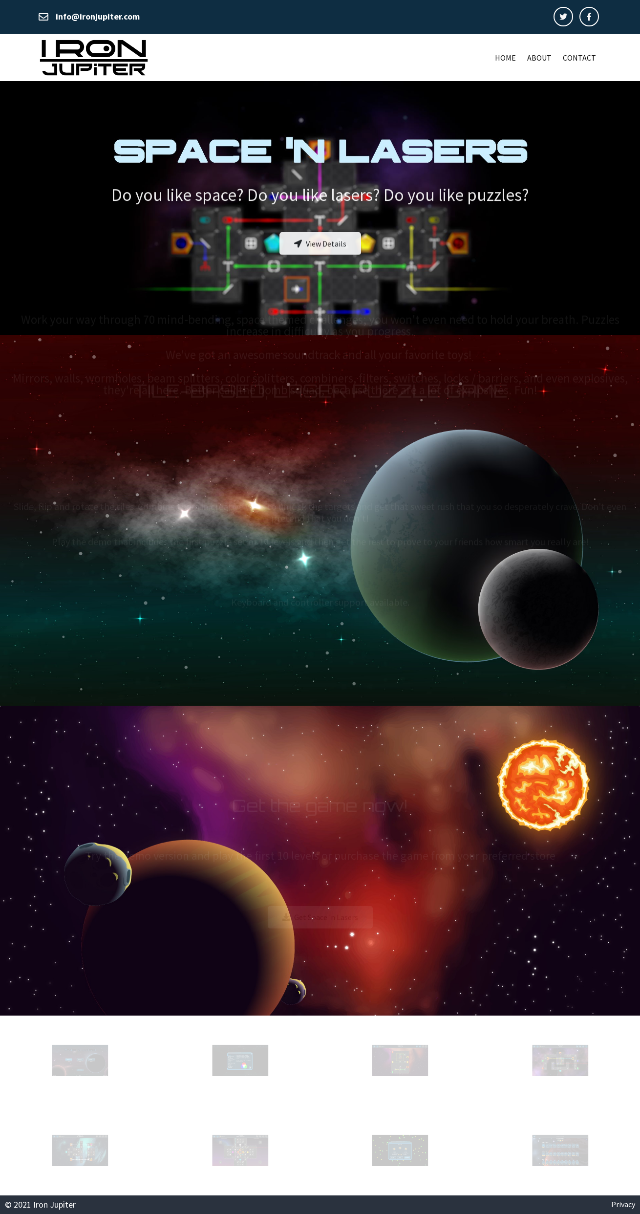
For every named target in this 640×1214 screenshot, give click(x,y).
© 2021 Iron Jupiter (40, 1204)
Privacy (623, 1204)
